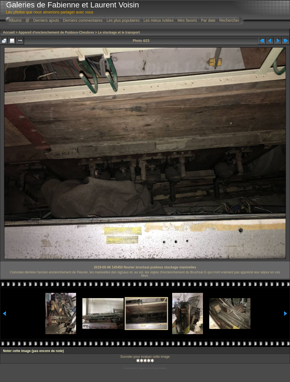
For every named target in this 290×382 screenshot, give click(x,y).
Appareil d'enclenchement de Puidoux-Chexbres (56, 32)
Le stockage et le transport (119, 32)
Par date (208, 20)
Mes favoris (187, 20)
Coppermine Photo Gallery (151, 368)
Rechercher (229, 20)
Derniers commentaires (83, 20)
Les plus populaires (123, 20)
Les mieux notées (158, 20)
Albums (15, 20)
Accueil (9, 32)
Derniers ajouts (46, 20)
